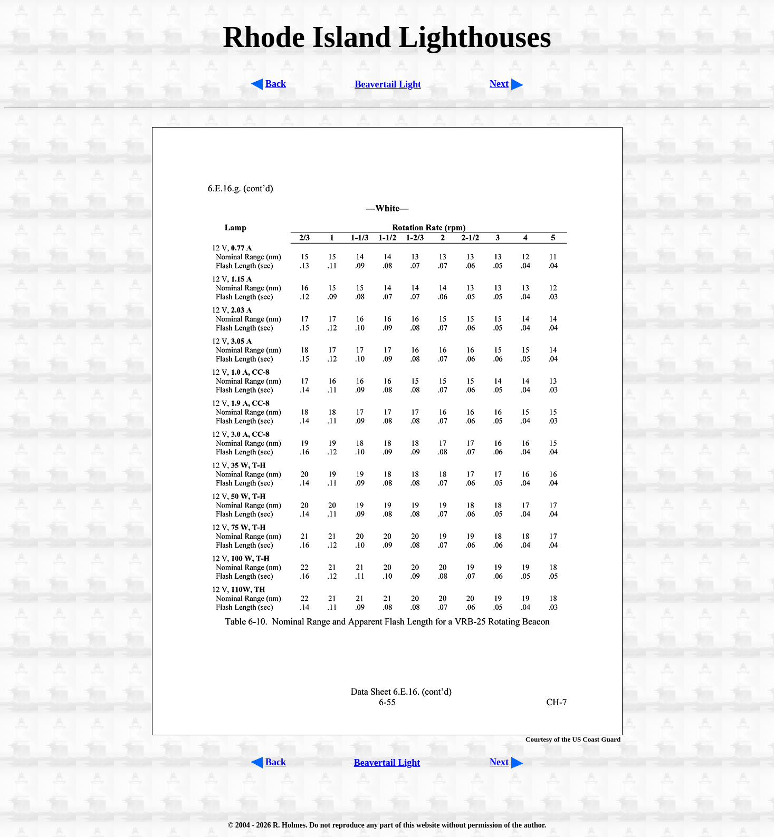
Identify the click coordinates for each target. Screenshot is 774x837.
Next (499, 84)
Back (275, 84)
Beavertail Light (388, 84)
